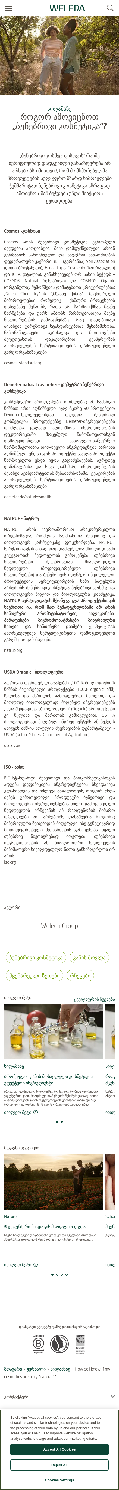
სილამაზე (59, 108)
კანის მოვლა (89, 957)
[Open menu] (8, 8)
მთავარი (13, 1369)
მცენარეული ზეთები (34, 975)
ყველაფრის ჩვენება (94, 999)
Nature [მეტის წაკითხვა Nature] (10, 1216)
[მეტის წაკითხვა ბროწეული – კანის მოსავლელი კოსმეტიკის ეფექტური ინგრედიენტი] (53, 1112)
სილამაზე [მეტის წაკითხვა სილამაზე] (14, 1066)
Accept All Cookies (59, 1449)
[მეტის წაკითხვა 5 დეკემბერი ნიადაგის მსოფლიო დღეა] (53, 1265)
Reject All (59, 1465)
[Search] (110, 8)
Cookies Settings (59, 1480)
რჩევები (80, 975)
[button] (38, 1352)
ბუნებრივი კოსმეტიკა (36, 957)
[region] (59, 1449)
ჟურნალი (36, 1369)
